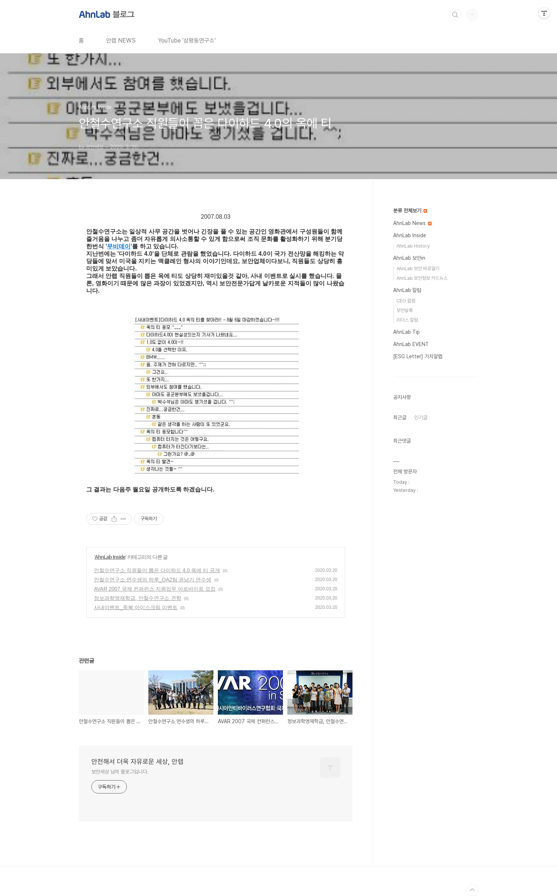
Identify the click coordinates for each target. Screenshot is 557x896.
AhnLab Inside (110, 557)
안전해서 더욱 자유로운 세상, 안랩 (137, 761)
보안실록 (404, 310)
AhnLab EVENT (411, 344)
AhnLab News (412, 223)
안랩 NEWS (121, 40)
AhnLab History (413, 246)
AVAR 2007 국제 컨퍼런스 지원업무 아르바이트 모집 (155, 589)
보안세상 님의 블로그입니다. (120, 772)
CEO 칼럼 (405, 300)
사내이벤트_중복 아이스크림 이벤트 (136, 607)
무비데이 (119, 246)
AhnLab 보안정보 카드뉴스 (422, 278)
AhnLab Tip (406, 332)
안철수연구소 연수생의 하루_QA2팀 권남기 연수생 (152, 580)
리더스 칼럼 (407, 320)
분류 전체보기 (410, 211)
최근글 (399, 417)
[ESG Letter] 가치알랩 (417, 356)
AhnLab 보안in (409, 258)
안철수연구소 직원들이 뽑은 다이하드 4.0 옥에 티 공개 (157, 570)
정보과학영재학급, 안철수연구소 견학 (137, 598)
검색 (455, 14)
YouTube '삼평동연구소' (187, 40)
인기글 (421, 417)
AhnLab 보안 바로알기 (417, 268)
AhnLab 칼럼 (407, 290)
